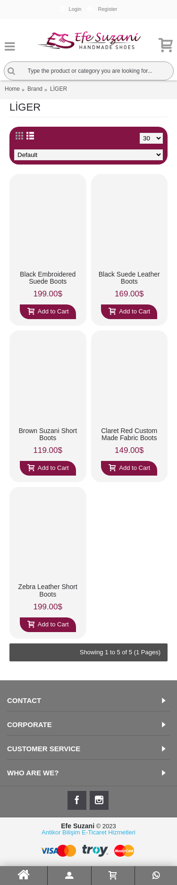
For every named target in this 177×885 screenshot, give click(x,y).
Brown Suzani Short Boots (47, 434)
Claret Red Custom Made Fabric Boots (129, 434)
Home (12, 89)
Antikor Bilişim (61, 832)
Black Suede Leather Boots (129, 277)
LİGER (58, 89)
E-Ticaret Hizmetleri (108, 832)
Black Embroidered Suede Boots (48, 277)
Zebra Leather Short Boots (47, 590)
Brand (34, 89)
